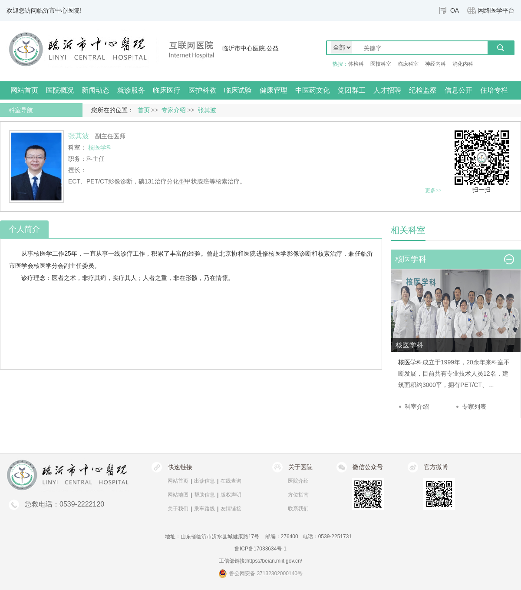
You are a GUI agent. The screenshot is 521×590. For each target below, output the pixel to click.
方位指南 (298, 495)
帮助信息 (204, 495)
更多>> (433, 190)
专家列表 (474, 406)
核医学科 (410, 362)
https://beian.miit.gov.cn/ (274, 561)
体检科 (356, 64)
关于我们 (178, 509)
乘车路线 (204, 509)
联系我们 (298, 509)
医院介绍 (298, 481)
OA (454, 10)
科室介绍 (417, 406)
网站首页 (24, 90)
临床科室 (408, 64)
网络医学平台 (496, 10)
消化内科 (462, 64)
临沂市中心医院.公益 (250, 48)
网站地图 (178, 495)
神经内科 (435, 64)
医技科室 (380, 64)
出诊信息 (204, 481)
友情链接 (231, 509)
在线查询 (231, 481)
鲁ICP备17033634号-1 (260, 549)
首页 (144, 110)
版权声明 (231, 495)
